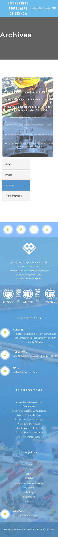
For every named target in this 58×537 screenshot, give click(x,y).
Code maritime (29, 406)
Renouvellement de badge (29, 436)
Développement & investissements (29, 482)
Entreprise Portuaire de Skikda (18, 8)
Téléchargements (13, 195)
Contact (29, 501)
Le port (29, 473)
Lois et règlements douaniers (29, 415)
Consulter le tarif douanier (29, 423)
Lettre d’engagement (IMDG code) (29, 428)
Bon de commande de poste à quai (29, 419)
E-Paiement (29, 468)
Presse (8, 174)
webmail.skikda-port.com (25, 515)
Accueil (29, 464)
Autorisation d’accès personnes (29, 402)
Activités (29, 478)
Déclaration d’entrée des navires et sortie (29, 410)
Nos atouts (29, 487)
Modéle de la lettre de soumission (29, 432)
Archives (9, 185)
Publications (29, 496)
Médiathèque (29, 492)
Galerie (8, 164)
